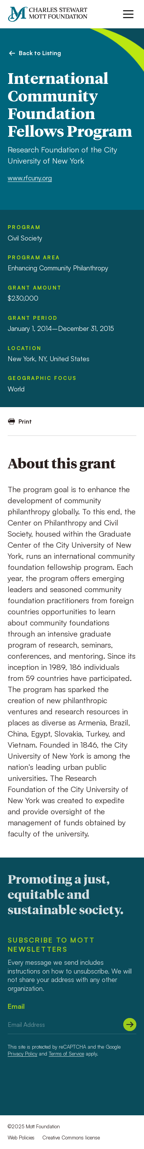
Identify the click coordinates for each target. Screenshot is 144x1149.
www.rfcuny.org (30, 178)
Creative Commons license (71, 1137)
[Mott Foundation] (51, 14)
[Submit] (129, 1024)
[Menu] (128, 14)
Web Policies (21, 1137)
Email (16, 1006)
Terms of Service (66, 1054)
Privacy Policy (22, 1054)
